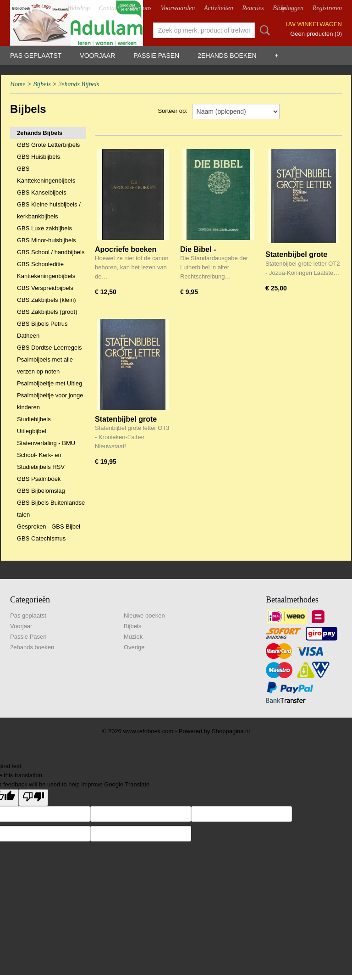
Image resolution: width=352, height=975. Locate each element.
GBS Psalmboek (38, 478)
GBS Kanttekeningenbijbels (46, 174)
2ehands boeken (227, 55)
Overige (134, 647)
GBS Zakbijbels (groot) (47, 311)
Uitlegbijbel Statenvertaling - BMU (46, 437)
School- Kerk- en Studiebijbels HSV (41, 460)
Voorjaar (97, 55)
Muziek (133, 636)
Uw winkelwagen (314, 24)
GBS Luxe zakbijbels (44, 228)
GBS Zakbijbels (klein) (46, 299)
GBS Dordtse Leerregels (49, 347)
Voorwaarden (177, 8)
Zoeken (263, 30)
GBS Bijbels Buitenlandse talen (51, 508)
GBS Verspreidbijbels (45, 287)
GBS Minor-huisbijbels (46, 240)
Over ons (140, 8)
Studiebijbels (34, 419)
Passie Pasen (156, 55)
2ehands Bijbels (78, 84)
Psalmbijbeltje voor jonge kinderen (50, 401)
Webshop (78, 8)
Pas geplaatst (35, 55)
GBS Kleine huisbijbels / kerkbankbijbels (49, 210)
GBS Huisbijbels (38, 156)
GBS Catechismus (41, 538)
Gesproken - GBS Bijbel (48, 526)
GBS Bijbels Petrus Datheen (42, 329)
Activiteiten (218, 8)
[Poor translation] (33, 797)
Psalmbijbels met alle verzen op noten (45, 365)
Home (17, 84)
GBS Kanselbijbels (41, 192)
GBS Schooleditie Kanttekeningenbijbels (46, 270)
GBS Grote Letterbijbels (48, 144)
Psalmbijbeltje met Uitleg (49, 383)
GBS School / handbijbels (50, 252)
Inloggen (291, 8)
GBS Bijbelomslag (41, 490)
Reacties (253, 8)
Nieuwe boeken (144, 615)
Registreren (327, 8)
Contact (109, 8)
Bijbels (42, 84)
